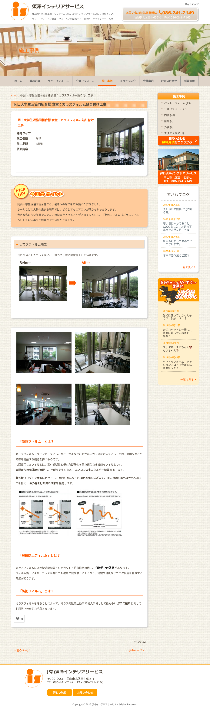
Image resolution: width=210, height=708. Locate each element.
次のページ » (136, 650)
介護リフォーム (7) (175, 109)
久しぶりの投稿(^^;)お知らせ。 (177, 210)
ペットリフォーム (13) (177, 103)
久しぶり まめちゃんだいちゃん (177, 348)
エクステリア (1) (174, 133)
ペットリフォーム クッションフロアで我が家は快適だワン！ (177, 365)
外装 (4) (168, 127)
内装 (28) (169, 115)
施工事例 (179, 96)
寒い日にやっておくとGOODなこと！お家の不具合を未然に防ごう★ (177, 226)
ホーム (15, 95)
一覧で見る (188, 267)
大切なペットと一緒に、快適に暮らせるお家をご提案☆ (177, 333)
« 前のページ (22, 650)
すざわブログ (178, 194)
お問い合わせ (85, 692)
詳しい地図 (59, 692)
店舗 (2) (168, 121)
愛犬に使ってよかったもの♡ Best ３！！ (177, 316)
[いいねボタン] (17, 619)
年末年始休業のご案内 (176, 255)
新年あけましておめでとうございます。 (177, 242)
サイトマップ (191, 4)
